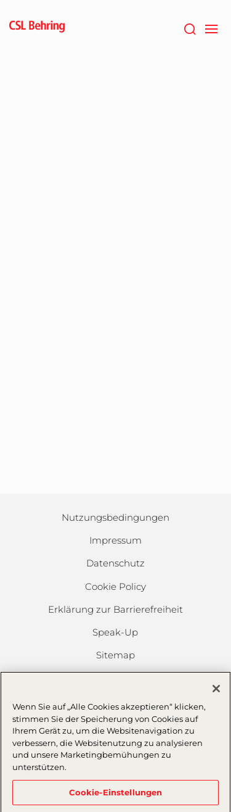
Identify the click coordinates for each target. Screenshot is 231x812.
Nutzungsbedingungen (115, 517)
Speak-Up (115, 632)
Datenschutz (115, 563)
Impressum (115, 540)
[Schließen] (216, 692)
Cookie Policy (115, 586)
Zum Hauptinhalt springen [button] (0, 0)
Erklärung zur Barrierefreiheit (115, 609)
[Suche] (189, 28)
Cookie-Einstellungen (116, 795)
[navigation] (211, 28)
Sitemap (115, 655)
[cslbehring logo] (37, 28)
